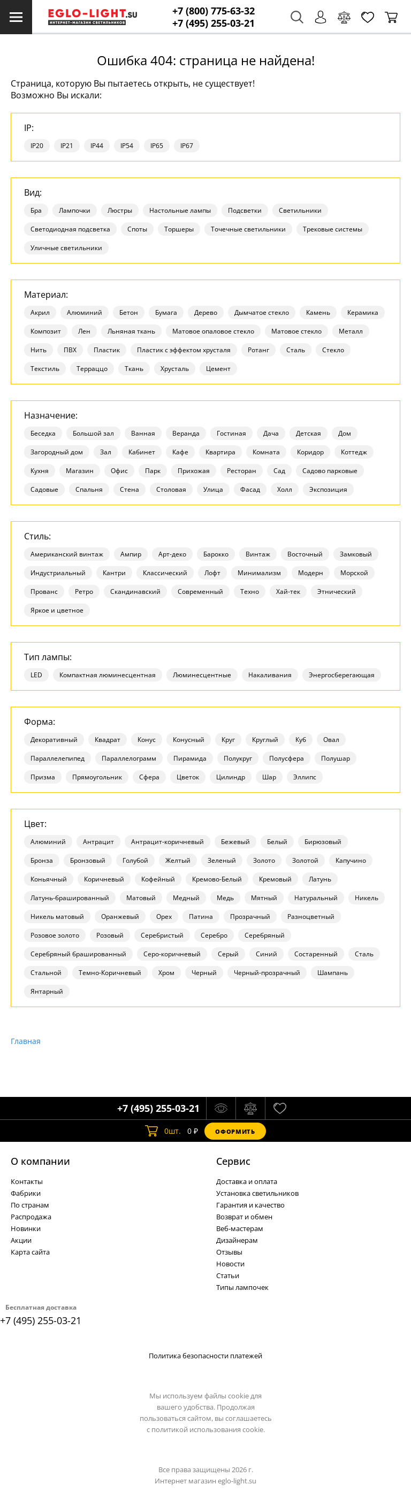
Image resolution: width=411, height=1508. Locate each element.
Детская (308, 433)
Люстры (120, 210)
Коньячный (49, 879)
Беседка (43, 433)
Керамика (362, 312)
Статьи (227, 1275)
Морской (354, 572)
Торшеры (179, 229)
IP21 (66, 145)
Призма (43, 777)
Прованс (44, 591)
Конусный (188, 739)
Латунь (320, 879)
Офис (119, 470)
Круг (228, 739)
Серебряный (265, 935)
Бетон (128, 312)
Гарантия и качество (250, 1205)
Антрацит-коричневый (167, 841)
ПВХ (70, 349)
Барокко (216, 554)
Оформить (235, 1131)
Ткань (134, 368)
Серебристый (162, 935)
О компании (40, 1161)
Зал (105, 452)
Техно (249, 591)
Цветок (188, 777)
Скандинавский (135, 591)
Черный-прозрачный (267, 972)
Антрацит (98, 841)
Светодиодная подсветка (70, 229)
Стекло (333, 349)
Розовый (110, 935)
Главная (26, 1041)
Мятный (264, 897)
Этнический (336, 591)
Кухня (40, 470)
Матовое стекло (296, 331)
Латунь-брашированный (70, 897)
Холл (284, 489)
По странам (30, 1205)
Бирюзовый (323, 841)
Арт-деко (172, 554)
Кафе (180, 452)
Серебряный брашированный (78, 953)
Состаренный (316, 953)
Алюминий (84, 312)
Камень (318, 312)
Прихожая (194, 470)
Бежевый (235, 841)
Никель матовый (57, 916)
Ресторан (241, 470)
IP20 (37, 145)
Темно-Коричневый (110, 972)
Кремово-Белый (217, 879)
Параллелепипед (58, 758)
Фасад (250, 489)
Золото (264, 860)
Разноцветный (310, 916)
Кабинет (141, 452)
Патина (201, 916)
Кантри (114, 572)
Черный (204, 972)
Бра (36, 210)
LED (36, 674)
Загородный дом (57, 452)
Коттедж (354, 452)
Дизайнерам (237, 1240)
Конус (147, 739)
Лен (84, 331)
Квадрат (107, 739)
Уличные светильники (66, 247)
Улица (213, 489)
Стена (129, 489)
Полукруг (238, 758)
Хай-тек (288, 591)
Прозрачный (250, 916)
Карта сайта (30, 1252)
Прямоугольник (97, 777)
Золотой (305, 860)
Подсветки (245, 210)
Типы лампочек (242, 1287)
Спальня (89, 489)
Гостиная (231, 433)
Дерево (205, 312)
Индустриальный (58, 572)
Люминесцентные (202, 674)
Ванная (143, 433)
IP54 (126, 145)
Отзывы (229, 1252)
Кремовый (275, 879)
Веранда (186, 433)
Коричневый (104, 879)
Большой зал (93, 433)
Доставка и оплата (246, 1181)
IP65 (156, 145)
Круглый (265, 739)
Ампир (130, 554)
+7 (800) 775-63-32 (213, 11)
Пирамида (190, 758)
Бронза (42, 860)
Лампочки (74, 210)
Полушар (335, 758)
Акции (21, 1240)
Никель (366, 897)
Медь (225, 897)
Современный (200, 591)
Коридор (310, 452)
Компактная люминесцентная (107, 674)
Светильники (300, 210)
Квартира (220, 452)
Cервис (233, 1161)
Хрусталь (175, 368)
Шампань (332, 972)
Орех (164, 916)
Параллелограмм (129, 758)
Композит (46, 331)
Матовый (141, 897)
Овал (331, 739)
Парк (153, 470)
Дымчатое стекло (261, 312)
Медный (186, 897)
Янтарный (47, 991)
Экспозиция (328, 489)
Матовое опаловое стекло (213, 331)
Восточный (305, 554)
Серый (228, 953)
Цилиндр (230, 777)
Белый (277, 841)
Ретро (84, 591)
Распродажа (31, 1216)
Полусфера (286, 758)
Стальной (46, 972)
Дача (271, 433)
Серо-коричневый (172, 953)
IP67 (186, 145)
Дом (344, 433)
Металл (351, 331)
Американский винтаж (67, 554)
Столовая (171, 489)
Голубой (135, 860)
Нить (39, 349)
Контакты (27, 1181)
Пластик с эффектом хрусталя (184, 349)
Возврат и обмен (244, 1216)
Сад (279, 470)
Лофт (212, 572)
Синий (266, 953)
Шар (269, 777)
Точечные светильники (248, 229)
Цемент (218, 368)
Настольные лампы (180, 210)
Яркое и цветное (57, 610)
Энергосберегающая (342, 674)
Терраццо (92, 368)
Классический (165, 572)
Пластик (107, 349)
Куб (300, 739)
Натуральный (316, 897)
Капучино (351, 860)
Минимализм (259, 572)
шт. (163, 1131)
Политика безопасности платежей (205, 1355)
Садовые (44, 489)
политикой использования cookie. (208, 1429)
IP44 (96, 145)
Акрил (40, 312)
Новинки (26, 1228)
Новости (230, 1264)
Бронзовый (87, 860)
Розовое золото (55, 935)
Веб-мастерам (239, 1228)
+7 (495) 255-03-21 (213, 23)
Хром (166, 972)
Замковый (356, 554)
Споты (137, 229)
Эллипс (304, 777)
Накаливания (270, 674)
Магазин (80, 470)
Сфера (149, 777)
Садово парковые (329, 470)
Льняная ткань (131, 331)
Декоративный (54, 739)
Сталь (295, 349)
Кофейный (158, 879)
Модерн (310, 572)
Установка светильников (257, 1193)
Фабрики (26, 1193)
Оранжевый (120, 916)
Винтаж (258, 554)
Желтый (178, 860)
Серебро (214, 935)
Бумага (166, 312)
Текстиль (45, 368)
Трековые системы (332, 229)
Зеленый (222, 860)
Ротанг (258, 349)
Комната (266, 452)
